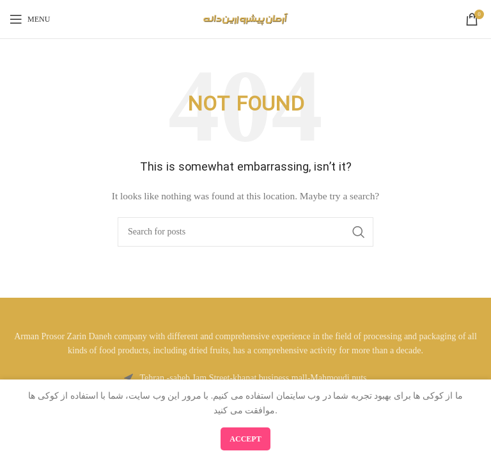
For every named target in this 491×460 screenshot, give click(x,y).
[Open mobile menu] (29, 19)
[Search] (245, 232)
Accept (245, 438)
